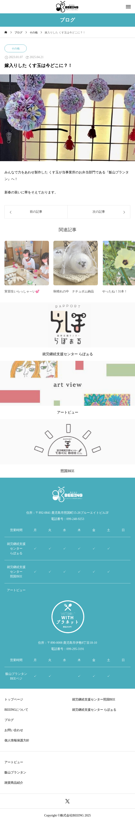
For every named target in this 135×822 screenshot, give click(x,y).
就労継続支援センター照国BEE (93, 699)
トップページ (13, 699)
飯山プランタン (15, 772)
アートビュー (13, 762)
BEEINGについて (16, 709)
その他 (16, 48)
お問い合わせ (13, 730)
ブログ (9, 720)
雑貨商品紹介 (13, 782)
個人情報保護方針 (16, 740)
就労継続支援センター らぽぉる (94, 709)
